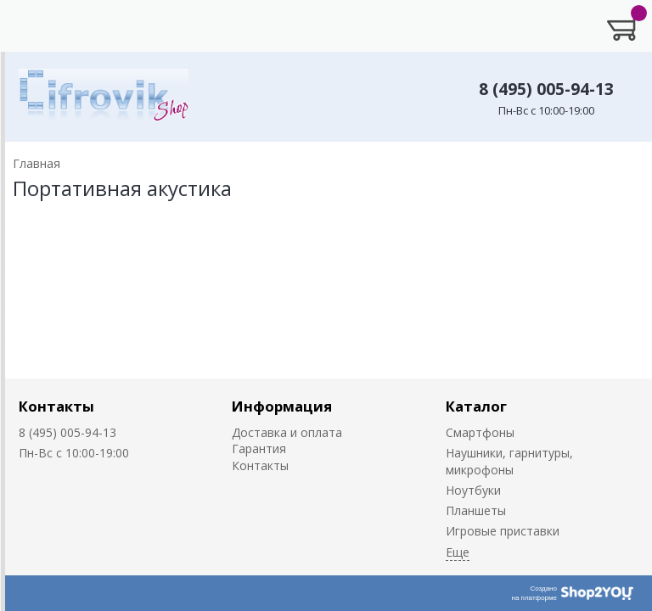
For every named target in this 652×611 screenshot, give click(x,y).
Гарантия (259, 448)
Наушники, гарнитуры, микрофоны (509, 461)
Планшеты (476, 510)
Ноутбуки (473, 490)
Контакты (56, 406)
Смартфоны (480, 432)
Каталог (476, 406)
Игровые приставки (502, 531)
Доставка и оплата (287, 432)
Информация (282, 406)
